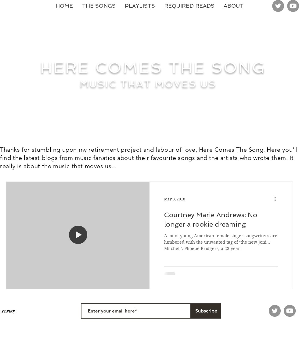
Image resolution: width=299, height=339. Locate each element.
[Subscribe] (206, 311)
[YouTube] (293, 6)
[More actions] (277, 199)
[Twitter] (278, 6)
